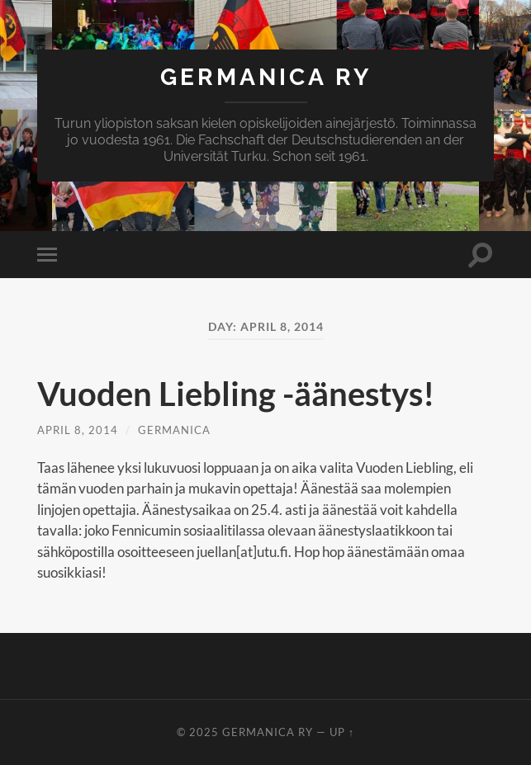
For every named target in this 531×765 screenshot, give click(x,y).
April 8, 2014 (77, 430)
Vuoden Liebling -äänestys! (235, 393)
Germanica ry (266, 77)
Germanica (174, 430)
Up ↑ (342, 732)
